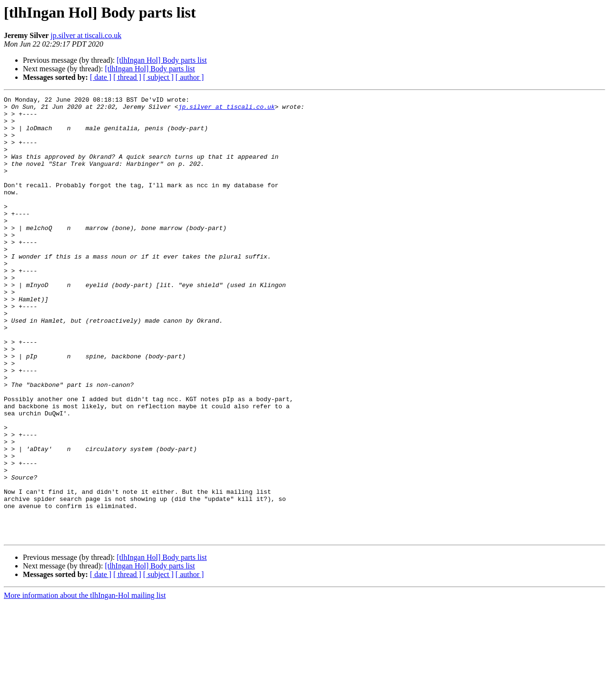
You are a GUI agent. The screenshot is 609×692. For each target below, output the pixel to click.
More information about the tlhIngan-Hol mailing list (85, 684)
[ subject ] (158, 77)
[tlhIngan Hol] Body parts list (161, 60)
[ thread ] (127, 77)
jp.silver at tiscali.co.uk (85, 35)
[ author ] (190, 77)
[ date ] (100, 77)
